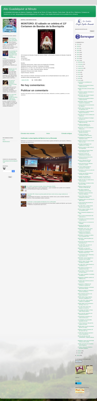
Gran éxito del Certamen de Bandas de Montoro (84, 131)
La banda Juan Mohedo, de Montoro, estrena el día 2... (84, 177)
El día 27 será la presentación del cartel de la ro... (85, 216)
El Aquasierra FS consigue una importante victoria (85, 138)
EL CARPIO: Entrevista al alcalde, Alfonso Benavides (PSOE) (41, 186)
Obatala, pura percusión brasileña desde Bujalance (85, 344)
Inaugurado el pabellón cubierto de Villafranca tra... (86, 278)
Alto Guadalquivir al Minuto (19, 9)
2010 (78, 355)
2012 (78, 58)
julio (79, 72)
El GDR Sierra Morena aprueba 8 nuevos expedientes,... (85, 333)
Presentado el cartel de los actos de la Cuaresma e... (86, 170)
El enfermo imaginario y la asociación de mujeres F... (84, 125)
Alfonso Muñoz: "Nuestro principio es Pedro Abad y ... (85, 271)
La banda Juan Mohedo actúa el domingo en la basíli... (85, 174)
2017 (78, 48)
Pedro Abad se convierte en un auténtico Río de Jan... (85, 268)
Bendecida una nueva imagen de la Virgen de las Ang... (86, 122)
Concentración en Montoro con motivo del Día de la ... (85, 317)
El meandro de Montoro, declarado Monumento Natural (86, 288)
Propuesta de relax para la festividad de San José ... (84, 226)
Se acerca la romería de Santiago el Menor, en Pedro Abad (13, 83)
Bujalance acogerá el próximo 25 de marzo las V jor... (85, 330)
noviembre (80, 64)
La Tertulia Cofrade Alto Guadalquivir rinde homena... (85, 135)
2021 (78, 44)
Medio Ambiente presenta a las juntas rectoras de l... (85, 294)
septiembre (81, 68)
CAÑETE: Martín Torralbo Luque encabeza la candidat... (85, 262)
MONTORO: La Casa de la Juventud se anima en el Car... (85, 249)
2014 (78, 54)
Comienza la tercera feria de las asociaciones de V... (85, 157)
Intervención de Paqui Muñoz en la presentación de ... (86, 242)
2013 (78, 56)
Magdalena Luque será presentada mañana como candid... (86, 341)
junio (79, 74)
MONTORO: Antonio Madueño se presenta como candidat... (85, 258)
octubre (80, 66)
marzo (79, 80)
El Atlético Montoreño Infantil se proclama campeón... (85, 348)
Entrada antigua (67, 133)
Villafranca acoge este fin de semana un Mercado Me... (84, 187)
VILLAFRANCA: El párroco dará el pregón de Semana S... (86, 112)
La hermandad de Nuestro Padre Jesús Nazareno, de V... (85, 151)
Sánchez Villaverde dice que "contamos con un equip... (84, 161)
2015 (78, 52)
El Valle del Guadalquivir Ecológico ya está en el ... (86, 118)
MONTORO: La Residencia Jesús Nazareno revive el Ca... (85, 252)
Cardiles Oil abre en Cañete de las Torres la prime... (86, 180)
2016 (78, 50)
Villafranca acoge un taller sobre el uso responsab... (86, 148)
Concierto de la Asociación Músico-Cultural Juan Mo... (86, 99)
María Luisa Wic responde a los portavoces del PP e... (85, 314)
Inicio (48, 133)
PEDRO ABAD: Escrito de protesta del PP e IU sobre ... (86, 327)
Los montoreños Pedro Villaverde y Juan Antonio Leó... (86, 255)
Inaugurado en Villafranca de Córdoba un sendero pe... (84, 284)
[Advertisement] (10, 115)
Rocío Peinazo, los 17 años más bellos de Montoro (13, 39)
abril (79, 78)
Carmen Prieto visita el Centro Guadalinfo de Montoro (85, 197)
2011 (78, 60)
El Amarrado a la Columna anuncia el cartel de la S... (86, 219)
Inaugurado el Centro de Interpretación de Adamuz (84, 154)
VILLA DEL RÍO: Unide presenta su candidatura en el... (86, 265)
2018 (78, 46)
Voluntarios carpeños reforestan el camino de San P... (86, 92)
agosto (79, 70)
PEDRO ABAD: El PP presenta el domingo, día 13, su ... (85, 304)
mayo (79, 76)
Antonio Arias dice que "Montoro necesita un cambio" (85, 164)
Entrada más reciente (28, 133)
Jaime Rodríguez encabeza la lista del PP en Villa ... (86, 183)
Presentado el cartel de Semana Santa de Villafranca (85, 193)
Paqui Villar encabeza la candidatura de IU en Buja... (85, 190)
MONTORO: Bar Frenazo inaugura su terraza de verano (86, 96)
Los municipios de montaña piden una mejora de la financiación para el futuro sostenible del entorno (10, 54)
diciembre (80, 62)
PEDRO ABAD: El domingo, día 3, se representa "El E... (85, 109)
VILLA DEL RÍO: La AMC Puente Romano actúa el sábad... (85, 206)
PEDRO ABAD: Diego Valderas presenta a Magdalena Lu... (85, 297)
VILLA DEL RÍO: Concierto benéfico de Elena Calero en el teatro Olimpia (13, 97)
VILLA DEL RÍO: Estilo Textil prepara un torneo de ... (84, 307)
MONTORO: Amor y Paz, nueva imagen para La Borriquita (85, 229)
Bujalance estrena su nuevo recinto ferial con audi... (86, 141)
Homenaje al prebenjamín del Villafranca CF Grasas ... (84, 144)
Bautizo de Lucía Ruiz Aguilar (13, 69)
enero (79, 352)
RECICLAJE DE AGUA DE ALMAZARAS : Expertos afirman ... (86, 337)
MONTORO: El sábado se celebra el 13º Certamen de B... (85, 236)
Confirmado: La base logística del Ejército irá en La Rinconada (39, 138)
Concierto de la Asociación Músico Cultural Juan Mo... (86, 86)
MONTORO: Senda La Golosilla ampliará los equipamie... (85, 102)
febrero (80, 350)
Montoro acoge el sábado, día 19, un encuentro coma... (85, 210)
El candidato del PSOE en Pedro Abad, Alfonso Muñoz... (85, 310)
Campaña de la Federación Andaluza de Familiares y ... (85, 232)
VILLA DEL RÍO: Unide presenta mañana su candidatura (85, 301)
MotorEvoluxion (6, 141)
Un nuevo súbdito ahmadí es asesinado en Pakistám (84, 167)
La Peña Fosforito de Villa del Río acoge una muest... (85, 323)
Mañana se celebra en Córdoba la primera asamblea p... (85, 291)
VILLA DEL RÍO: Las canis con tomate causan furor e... (85, 245)
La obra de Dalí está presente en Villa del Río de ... (85, 203)
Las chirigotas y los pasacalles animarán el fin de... (85, 320)
